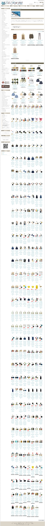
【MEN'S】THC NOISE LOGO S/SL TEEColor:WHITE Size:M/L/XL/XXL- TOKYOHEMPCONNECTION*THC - (12, 136)
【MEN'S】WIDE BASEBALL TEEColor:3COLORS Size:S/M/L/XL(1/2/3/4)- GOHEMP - (23, 96)
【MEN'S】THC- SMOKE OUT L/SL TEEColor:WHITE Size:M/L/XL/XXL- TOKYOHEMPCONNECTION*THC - (31, 84)
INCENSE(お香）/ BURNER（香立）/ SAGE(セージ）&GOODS (5, 73)
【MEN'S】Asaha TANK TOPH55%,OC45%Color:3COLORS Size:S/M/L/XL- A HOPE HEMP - (40, 187)
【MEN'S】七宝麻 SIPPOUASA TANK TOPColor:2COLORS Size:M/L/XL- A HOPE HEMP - (40, 316)
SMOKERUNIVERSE (5, 83)
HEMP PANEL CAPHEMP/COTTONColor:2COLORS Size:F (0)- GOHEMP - (28, 199)
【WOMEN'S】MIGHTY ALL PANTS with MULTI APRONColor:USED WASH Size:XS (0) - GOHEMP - (12, 394)
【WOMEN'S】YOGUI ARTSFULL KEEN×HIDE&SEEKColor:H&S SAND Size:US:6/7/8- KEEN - (40, 290)
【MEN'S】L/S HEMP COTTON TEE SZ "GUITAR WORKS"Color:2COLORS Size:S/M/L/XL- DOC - (28, 444)
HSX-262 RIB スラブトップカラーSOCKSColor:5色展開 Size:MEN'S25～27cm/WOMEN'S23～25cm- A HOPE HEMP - (24, 497)
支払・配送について (14, 5)
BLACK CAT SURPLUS (4, 25)
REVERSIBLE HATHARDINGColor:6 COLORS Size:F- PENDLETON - (12, 457)
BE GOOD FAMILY (3, 63)
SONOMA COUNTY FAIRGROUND (17, 8)
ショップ (31, 5)
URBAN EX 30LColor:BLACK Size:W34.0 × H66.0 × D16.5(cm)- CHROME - (24, 302)
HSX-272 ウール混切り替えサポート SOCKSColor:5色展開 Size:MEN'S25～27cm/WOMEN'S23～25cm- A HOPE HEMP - (20, 393)
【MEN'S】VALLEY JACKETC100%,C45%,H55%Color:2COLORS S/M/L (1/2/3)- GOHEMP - (20, 135)
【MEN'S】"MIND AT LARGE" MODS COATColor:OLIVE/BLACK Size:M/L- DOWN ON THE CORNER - (32, 432)
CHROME (2, 21)
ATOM (6, 157)
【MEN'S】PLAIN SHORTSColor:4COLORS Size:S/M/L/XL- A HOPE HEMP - (16, 431)
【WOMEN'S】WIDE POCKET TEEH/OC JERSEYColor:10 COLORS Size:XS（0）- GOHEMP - (12, 226)
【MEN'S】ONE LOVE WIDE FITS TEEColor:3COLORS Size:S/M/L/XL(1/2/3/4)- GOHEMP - (12, 186)
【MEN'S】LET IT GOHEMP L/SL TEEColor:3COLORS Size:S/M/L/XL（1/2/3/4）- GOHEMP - (12, 341)
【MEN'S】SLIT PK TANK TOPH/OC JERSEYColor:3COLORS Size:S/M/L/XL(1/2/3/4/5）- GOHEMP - (20, 123)
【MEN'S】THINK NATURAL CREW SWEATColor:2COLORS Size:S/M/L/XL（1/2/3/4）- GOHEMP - (32, 135)
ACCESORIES (3, 98)
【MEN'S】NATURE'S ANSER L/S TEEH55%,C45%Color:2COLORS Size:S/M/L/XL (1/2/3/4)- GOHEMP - (20, 420)
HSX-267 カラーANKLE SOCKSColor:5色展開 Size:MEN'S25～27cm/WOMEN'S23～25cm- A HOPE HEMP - (20, 510)
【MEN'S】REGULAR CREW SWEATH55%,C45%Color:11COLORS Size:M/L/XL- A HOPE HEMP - (31, 70)
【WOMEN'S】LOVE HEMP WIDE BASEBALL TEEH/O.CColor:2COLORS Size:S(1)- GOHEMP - (36, 380)
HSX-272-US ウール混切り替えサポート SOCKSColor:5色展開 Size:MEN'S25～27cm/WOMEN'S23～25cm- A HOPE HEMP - (16, 355)
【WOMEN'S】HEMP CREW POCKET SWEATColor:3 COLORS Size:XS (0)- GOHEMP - (36, 406)
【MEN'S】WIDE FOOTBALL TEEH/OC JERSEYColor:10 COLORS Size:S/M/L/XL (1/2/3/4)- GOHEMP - (24, 226)
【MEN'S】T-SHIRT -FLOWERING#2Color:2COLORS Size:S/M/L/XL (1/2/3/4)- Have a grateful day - (28, 329)
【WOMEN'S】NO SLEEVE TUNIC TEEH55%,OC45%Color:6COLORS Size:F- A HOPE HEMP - (12, 200)
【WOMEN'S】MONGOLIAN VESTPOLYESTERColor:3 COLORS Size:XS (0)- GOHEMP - (24, 457)
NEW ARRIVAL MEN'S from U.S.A (5, 105)
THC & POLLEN (3, 12)
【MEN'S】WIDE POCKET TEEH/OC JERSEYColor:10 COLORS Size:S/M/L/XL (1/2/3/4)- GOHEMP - (16, 109)
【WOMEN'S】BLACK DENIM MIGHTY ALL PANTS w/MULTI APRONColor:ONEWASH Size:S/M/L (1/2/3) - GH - (32, 394)
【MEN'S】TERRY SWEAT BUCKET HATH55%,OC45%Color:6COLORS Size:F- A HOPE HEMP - (15, 83)
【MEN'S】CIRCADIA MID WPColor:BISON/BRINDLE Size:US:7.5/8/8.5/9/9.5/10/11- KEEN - (28, 496)
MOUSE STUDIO (3, 61)
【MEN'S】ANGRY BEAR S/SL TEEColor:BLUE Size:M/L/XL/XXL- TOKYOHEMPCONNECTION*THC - (32, 123)
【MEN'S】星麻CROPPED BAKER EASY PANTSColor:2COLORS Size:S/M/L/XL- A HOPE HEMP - (20, 316)
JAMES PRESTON (3, 32)
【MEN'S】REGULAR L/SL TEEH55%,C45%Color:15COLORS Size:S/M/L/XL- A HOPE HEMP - (15, 69)
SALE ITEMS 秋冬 (3, 111)
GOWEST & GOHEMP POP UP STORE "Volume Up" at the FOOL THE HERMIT (5, 125)
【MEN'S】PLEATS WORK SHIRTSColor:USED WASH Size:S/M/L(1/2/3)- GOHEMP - (15, 96)
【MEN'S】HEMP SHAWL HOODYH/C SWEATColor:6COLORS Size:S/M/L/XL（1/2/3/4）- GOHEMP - (36, 251)
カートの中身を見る (5, 131)
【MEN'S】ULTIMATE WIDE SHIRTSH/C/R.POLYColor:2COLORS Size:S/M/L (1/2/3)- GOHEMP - (32, 303)
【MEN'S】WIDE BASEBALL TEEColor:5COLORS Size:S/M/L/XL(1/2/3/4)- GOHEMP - (24, 148)
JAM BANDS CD (3, 80)
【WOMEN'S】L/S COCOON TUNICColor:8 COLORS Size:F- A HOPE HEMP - (40, 443)
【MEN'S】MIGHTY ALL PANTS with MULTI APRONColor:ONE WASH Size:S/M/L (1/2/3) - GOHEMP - (40, 380)
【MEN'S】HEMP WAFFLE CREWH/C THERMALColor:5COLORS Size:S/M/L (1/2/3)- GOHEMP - (24, 380)
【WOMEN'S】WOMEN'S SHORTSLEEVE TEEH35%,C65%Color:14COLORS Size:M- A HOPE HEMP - (12, 277)
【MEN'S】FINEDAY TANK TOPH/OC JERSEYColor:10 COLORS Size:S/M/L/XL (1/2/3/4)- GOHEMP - (16, 226)
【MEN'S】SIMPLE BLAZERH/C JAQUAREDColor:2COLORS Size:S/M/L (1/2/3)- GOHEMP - (40, 367)
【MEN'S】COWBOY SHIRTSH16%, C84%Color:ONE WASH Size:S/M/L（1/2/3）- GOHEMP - (28, 161)
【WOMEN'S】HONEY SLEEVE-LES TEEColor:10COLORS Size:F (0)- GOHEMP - (24, 108)
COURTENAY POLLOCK (4, 31)
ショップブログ (22, 5)
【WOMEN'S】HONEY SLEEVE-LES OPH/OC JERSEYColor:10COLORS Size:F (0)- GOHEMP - (36, 290)
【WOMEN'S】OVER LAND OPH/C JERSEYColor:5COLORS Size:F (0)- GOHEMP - (12, 419)
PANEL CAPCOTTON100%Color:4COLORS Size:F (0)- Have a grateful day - (28, 213)
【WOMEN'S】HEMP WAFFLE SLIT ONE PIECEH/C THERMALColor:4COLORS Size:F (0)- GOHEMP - (20, 380)
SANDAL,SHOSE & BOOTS (4, 99)
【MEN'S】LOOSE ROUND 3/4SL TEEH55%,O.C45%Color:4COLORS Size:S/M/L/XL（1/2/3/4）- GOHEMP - (36, 367)
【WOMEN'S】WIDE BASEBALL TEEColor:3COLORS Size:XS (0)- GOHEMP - (31, 96)
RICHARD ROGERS (3, 33)
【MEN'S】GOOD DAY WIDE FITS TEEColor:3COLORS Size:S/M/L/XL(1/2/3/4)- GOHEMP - (36, 173)
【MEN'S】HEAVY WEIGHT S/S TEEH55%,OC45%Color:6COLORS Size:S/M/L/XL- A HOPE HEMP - (24, 200)
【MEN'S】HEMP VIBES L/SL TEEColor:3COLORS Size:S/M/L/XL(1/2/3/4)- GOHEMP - (32, 148)
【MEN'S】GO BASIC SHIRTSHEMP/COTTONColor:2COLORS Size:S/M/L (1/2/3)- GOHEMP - (12, 497)
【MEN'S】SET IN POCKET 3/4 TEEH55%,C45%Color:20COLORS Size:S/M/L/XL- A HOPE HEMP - (12, 290)
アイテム (5, 90)
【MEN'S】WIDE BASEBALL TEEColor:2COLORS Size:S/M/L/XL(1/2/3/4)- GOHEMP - (20, 173)
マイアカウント (37, 2)
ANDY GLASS (3, 51)
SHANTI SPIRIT (3, 49)
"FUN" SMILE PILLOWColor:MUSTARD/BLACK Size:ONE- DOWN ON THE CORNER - (36, 496)
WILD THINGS (3, 30)
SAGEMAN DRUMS (3, 79)
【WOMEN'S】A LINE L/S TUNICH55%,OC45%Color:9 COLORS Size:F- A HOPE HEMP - (23, 70)
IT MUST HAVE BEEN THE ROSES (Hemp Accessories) (5, 56)
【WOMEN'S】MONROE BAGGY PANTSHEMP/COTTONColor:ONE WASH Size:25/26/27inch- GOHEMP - (36, 201)
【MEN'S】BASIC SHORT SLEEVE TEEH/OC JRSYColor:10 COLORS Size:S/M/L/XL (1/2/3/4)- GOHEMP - (12, 109)
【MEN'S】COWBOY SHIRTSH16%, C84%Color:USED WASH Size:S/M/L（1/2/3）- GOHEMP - (32, 161)
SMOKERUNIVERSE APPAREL (5, 87)
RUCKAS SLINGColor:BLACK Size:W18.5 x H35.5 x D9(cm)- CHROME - (16, 483)
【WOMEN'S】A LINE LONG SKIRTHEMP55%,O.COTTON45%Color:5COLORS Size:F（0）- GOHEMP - (32, 263)
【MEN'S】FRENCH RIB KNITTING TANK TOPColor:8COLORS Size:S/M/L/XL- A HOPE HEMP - (36, 110)
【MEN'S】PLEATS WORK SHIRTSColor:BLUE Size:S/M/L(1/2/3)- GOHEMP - (12, 469)
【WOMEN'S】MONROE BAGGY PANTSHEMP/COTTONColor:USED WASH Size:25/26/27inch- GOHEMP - (40, 201)
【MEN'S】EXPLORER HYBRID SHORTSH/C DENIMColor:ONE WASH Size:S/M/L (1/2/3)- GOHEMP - (32, 174)
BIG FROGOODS (3, 62)
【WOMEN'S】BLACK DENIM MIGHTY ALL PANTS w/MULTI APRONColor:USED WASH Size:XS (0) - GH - (40, 394)
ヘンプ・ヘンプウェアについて (5, 128)
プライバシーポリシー (27, 523)
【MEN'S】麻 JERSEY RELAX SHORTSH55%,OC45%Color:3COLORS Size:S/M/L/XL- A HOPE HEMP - (32, 187)
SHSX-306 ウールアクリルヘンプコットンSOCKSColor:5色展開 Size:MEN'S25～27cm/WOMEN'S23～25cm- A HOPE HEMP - (40, 161)
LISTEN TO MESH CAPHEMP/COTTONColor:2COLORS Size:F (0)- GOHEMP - (16, 148)
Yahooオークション (4, 154)
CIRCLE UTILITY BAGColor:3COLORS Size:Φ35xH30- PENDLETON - (40, 276)
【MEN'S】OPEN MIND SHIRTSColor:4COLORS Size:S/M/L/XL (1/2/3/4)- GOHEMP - (12, 302)
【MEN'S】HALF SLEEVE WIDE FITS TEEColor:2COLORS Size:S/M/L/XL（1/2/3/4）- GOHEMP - (20, 290)
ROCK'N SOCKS (3, 39)
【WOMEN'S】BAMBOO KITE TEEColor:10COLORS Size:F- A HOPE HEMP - (32, 277)
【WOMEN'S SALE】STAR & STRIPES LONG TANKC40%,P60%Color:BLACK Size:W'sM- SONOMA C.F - (23, 38)
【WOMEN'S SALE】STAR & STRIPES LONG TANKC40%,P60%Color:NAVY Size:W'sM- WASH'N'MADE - (14, 51)
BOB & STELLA (3, 52)
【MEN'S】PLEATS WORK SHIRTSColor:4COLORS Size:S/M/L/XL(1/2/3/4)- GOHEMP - (24, 250)
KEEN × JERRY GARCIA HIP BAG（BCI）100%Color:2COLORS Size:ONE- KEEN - (40, 457)
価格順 (41, 31)
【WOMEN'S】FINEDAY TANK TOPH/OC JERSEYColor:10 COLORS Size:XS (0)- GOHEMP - (20, 226)
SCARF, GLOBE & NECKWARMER (5, 96)
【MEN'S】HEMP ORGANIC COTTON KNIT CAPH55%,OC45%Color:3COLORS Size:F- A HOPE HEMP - (16, 263)
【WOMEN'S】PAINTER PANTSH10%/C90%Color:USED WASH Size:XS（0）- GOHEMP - (32, 341)
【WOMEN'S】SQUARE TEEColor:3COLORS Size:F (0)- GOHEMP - (39, 96)
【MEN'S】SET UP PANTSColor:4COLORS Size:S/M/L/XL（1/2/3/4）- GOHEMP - (28, 406)
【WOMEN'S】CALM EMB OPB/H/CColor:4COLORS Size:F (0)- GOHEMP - (16, 186)
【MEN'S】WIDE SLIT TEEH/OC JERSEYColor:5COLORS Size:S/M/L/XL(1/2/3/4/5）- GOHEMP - (28, 123)
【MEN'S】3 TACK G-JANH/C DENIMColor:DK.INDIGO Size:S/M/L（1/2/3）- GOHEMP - (28, 303)
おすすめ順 (38, 31)
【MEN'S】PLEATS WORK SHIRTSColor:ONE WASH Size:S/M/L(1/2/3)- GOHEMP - (39, 83)
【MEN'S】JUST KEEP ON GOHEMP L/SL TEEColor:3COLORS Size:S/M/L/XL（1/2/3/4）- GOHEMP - (40, 329)
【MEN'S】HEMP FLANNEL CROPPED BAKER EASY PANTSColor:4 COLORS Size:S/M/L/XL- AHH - (24, 432)
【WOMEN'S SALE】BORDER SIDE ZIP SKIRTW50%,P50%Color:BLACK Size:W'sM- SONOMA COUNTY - (14, 38)
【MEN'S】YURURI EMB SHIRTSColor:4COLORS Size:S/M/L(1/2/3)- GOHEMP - (20, 186)
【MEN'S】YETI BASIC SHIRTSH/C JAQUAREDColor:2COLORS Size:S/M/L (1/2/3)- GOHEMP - (16, 380)
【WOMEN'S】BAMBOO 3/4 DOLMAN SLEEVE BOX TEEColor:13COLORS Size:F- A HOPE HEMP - (20, 277)
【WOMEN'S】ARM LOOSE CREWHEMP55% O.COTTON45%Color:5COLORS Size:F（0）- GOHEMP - (16, 341)
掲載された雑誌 (4, 120)
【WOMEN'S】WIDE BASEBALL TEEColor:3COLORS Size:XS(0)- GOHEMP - (40, 148)
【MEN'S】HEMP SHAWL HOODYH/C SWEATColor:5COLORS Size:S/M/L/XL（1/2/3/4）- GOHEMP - (32, 355)
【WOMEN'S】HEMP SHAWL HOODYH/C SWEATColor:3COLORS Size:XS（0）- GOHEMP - (32, 484)
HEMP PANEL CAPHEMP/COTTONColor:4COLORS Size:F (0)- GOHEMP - (16, 134)
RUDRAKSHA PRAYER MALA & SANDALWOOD (5, 69)
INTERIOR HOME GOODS (4, 100)
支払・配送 (15, 523)
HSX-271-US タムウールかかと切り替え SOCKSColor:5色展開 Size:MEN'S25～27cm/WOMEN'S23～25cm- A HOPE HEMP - (12, 355)
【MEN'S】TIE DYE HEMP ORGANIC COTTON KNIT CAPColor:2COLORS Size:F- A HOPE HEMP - (20, 263)
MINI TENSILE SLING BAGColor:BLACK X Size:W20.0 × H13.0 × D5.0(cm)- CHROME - (28, 483)
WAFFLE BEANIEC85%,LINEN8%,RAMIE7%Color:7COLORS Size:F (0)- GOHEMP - (24, 160)
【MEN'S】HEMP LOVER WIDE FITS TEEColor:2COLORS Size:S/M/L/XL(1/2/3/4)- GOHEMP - (40, 173)
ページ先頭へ (41, 520)
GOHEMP (2, 14)
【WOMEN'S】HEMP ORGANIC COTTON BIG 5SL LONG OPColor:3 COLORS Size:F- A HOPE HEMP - (16, 444)
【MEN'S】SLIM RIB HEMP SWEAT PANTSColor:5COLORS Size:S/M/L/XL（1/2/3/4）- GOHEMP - (36, 484)
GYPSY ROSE (3, 15)
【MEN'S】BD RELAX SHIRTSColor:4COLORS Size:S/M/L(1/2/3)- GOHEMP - (20, 250)
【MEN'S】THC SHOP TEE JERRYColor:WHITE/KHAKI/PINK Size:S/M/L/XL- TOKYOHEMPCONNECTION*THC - (32, 458)
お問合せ (40, 5)
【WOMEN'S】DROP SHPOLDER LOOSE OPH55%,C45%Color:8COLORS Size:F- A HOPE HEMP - (40, 263)
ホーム (5, 5)
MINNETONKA (3, 65)
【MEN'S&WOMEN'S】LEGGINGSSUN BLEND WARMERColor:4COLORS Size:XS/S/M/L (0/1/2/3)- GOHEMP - (16, 174)
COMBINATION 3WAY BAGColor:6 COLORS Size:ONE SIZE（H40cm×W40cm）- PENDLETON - (32, 511)
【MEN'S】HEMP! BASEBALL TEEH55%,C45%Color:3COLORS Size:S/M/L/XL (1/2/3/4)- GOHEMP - (24, 420)
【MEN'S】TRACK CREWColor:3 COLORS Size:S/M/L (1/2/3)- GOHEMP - (40, 406)
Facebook (3, 152)
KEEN (2, 64)
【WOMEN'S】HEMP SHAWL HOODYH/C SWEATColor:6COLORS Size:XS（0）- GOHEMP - (40, 251)
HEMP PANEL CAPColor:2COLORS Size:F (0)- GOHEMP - (28, 418)
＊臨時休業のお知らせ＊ (5, 123)
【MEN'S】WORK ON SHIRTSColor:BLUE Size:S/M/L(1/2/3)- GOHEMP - (24, 173)
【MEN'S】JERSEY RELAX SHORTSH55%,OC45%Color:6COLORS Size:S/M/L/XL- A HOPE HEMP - (28, 187)
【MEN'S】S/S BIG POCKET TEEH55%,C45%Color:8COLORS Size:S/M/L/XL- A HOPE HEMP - (28, 109)
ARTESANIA (2, 41)
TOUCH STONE (3, 74)
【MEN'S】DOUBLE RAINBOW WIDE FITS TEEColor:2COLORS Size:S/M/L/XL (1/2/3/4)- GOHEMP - (24, 239)
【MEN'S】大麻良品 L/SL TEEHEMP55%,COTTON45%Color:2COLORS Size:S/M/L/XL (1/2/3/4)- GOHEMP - (16, 420)
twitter (3, 153)
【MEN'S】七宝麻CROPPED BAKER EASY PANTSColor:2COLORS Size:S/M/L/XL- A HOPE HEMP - (16, 316)
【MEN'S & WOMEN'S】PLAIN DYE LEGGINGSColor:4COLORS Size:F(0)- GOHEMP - (24, 263)
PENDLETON (3, 22)
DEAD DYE (2, 11)
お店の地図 (3, 119)
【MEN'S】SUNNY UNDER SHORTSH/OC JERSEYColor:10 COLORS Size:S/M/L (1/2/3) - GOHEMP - (20, 109)
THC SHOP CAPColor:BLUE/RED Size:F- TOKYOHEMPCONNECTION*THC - (36, 457)
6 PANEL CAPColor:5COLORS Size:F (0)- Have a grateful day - (16, 405)
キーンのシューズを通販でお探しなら (5, 127)
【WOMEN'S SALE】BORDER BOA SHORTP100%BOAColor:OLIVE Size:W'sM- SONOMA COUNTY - (31, 38)
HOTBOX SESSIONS (3, 24)
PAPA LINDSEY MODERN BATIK (5, 34)
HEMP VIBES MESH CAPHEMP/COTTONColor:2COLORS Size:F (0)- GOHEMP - (12, 148)
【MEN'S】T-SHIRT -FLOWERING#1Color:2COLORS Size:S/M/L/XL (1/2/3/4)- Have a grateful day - (24, 329)
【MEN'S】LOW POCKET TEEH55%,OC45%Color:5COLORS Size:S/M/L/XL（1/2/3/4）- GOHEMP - (20, 149)
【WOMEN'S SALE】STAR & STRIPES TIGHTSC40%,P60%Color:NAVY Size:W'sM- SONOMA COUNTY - (39, 38)
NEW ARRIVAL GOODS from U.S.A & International (5, 108)
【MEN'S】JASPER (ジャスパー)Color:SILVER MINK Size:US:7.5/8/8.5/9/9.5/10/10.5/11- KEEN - (16, 392)
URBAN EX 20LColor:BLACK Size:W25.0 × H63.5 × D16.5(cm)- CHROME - (20, 302)
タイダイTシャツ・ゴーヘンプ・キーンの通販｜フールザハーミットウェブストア (12, 3)
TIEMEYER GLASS (3, 13)
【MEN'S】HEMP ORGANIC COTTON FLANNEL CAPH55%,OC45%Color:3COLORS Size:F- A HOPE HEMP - (36, 511)
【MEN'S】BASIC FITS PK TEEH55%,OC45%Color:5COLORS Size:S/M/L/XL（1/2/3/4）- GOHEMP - (40, 109)
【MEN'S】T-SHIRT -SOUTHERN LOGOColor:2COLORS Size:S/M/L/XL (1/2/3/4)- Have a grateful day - (32, 329)
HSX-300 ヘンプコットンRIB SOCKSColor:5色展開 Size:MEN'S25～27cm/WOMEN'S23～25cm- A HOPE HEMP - (23, 82)
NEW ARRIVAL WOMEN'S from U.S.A (5, 106)
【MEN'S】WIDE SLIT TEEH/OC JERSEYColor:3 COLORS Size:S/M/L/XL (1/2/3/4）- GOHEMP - (16, 123)
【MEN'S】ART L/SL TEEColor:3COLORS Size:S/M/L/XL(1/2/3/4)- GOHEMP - (28, 238)
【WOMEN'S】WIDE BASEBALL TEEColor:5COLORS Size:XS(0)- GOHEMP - (28, 148)
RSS (4, 157)
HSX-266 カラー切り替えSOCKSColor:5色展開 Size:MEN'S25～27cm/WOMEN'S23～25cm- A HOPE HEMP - (16, 510)
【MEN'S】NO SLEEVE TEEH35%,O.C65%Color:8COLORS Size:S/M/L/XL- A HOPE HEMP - (32, 109)
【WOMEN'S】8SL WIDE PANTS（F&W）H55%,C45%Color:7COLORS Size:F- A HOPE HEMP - (12, 367)
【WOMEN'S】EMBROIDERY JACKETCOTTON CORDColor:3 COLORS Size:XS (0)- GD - (20, 407)
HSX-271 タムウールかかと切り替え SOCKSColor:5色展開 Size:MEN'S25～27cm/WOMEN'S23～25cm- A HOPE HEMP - (32, 497)
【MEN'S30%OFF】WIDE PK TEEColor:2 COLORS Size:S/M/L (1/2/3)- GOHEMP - (12, 443)
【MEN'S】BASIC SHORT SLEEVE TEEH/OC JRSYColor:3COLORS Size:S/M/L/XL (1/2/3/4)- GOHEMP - (24, 290)
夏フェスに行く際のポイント (5, 121)
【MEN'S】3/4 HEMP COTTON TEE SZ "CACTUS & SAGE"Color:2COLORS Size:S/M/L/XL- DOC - (24, 444)
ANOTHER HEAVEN (3, 48)
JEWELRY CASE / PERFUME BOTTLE (4, 71)
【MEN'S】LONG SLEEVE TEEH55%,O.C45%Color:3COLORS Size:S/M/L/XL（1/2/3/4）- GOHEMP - (36, 263)
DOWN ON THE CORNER (4, 23)
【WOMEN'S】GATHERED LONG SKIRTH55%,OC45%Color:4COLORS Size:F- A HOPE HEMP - (20, 200)
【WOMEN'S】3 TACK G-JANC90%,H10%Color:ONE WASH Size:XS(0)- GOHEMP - (20, 341)
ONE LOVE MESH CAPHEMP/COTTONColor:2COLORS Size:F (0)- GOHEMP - (39, 70)
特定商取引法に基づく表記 (21, 523)
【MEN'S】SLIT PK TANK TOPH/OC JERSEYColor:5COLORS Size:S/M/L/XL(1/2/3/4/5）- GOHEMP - (24, 123)
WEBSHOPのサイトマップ (5, 122)
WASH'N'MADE (3, 40)
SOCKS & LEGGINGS (4, 97)
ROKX (2, 42)
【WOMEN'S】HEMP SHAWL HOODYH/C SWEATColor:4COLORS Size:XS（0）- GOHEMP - (32, 380)
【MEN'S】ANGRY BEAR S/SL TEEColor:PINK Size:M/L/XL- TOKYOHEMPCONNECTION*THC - (36, 123)
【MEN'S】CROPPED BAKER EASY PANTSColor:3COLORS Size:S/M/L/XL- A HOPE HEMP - (12, 432)
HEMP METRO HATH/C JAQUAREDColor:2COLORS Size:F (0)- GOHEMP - (24, 392)
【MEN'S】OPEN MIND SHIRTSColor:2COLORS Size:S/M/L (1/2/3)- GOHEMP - (28, 276)
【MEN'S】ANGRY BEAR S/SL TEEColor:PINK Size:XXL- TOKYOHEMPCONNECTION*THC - (40, 123)
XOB (2, 50)
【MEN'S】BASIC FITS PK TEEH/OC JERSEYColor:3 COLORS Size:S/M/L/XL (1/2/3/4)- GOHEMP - (12, 123)
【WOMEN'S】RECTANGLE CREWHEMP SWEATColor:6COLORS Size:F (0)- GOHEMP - (36, 354)
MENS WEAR (3, 91)
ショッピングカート (42, 2)
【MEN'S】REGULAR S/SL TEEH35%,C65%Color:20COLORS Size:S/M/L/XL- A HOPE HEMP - (16, 290)
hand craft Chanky (3, 53)
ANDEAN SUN (3, 43)
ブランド (5, 8)
